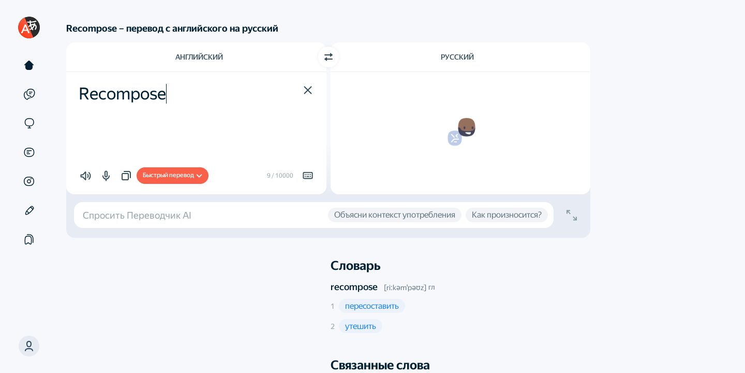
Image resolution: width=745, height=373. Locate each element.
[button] (307, 90)
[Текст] (29, 65)
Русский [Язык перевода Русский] (457, 57)
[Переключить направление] (328, 57)
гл (431, 287)
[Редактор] (29, 210)
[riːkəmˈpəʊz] (405, 287)
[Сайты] (29, 123)
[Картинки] (29, 181)
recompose (354, 286)
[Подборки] (29, 239)
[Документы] (29, 152)
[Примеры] (29, 94)
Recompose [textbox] (122, 94)
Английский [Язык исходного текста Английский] (199, 57)
